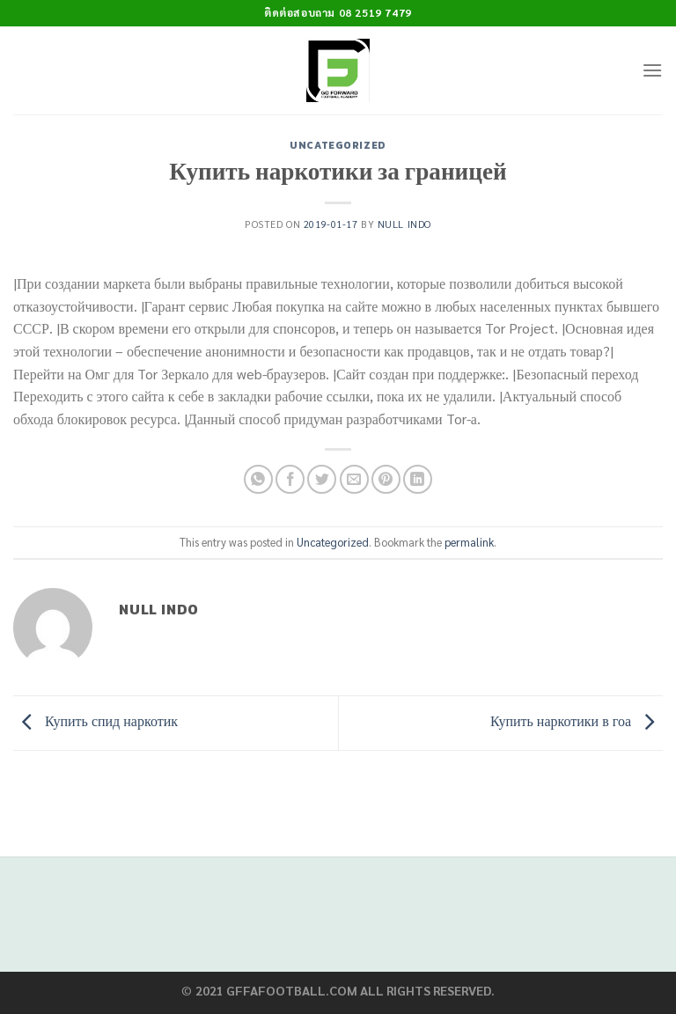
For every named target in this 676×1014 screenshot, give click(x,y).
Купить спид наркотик (95, 720)
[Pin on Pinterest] (385, 479)
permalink (469, 541)
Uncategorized (338, 145)
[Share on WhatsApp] (258, 479)
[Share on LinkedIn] (417, 479)
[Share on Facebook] (290, 479)
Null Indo (404, 224)
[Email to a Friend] (354, 479)
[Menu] (652, 70)
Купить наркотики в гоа (576, 720)
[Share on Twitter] (321, 479)
